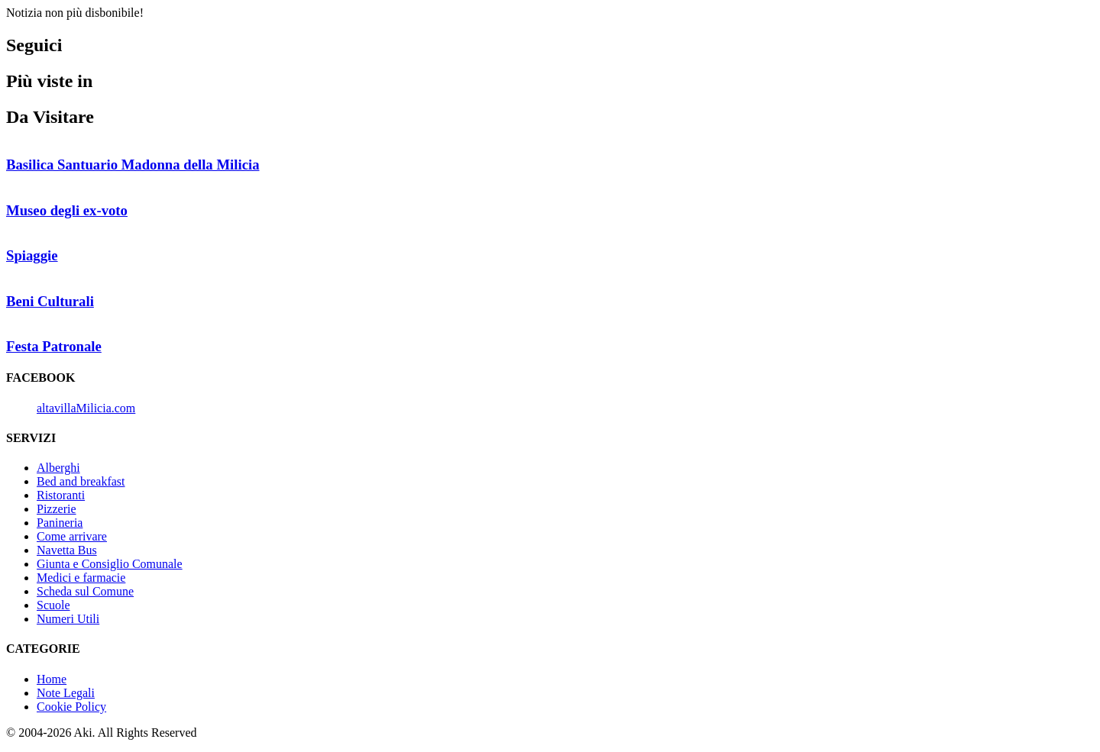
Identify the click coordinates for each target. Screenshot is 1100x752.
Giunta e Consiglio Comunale (110, 563)
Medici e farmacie (81, 577)
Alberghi (58, 467)
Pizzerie (56, 508)
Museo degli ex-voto (67, 210)
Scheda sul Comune (85, 591)
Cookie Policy (71, 706)
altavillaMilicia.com (86, 408)
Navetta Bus (67, 550)
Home (51, 679)
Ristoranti (61, 495)
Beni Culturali (50, 301)
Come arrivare (72, 536)
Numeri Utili (68, 618)
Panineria (59, 522)
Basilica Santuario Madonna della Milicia (133, 165)
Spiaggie (32, 255)
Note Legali (66, 692)
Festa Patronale (54, 346)
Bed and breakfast (81, 481)
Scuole (53, 605)
